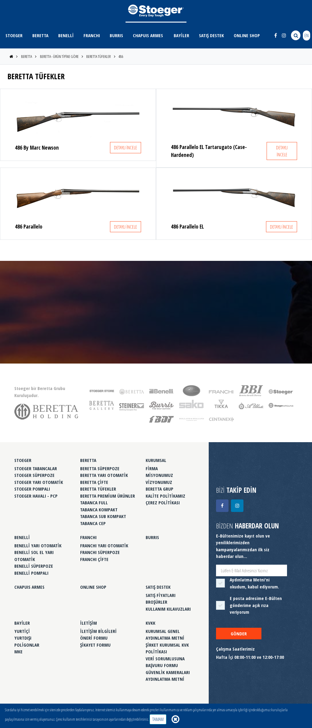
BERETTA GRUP (159, 489)
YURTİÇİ (22, 631)
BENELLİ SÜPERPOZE (33, 566)
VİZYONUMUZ (159, 482)
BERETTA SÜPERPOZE (99, 468)
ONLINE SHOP (247, 35)
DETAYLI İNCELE (125, 147)
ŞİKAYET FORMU (95, 645)
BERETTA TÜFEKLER (98, 56)
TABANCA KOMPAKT (99, 509)
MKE (18, 651)
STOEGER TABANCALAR (35, 468)
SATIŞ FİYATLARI (161, 595)
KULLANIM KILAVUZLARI (168, 609)
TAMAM (158, 719)
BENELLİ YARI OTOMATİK (38, 545)
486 (121, 56)
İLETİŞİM (88, 623)
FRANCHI (91, 35)
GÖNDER (239, 633)
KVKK (150, 623)
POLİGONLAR (26, 645)
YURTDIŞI (22, 638)
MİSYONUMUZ (159, 475)
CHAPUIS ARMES (148, 35)
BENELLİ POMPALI (31, 573)
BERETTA (40, 35)
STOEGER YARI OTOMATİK (38, 482)
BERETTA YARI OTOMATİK (104, 475)
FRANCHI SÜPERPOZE (100, 552)
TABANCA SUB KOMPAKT (103, 516)
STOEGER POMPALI (32, 489)
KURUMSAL (156, 460)
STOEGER (14, 35)
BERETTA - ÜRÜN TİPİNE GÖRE (59, 56)
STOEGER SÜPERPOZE (34, 475)
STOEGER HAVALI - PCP (36, 496)
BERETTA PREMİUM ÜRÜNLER (107, 496)
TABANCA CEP (93, 523)
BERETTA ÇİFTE (94, 482)
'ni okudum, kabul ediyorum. (254, 583)
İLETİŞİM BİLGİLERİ (98, 631)
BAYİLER (181, 35)
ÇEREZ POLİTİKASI (163, 502)
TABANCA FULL (94, 502)
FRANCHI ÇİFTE (94, 559)
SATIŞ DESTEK (211, 35)
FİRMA (152, 468)
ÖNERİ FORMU (94, 638)
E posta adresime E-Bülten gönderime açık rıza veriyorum (256, 605)
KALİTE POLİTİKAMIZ (165, 496)
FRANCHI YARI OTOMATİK (104, 545)
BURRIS (116, 35)
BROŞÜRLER (156, 602)
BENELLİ (66, 35)
